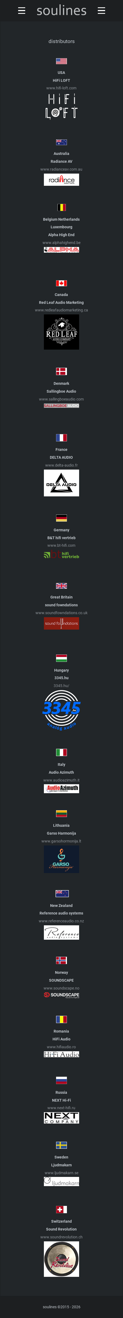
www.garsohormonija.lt (61, 841)
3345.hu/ (61, 686)
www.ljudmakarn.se (61, 1173)
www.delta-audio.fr (61, 465)
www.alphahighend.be (61, 242)
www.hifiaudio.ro (61, 1047)
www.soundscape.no (61, 988)
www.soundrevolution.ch (61, 1237)
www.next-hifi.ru (61, 1108)
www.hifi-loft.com (61, 88)
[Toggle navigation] (20, 10)
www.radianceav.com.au (61, 169)
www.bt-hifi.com (61, 545)
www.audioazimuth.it (61, 780)
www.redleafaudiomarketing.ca (61, 310)
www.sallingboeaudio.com (61, 399)
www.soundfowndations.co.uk (61, 613)
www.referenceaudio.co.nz (61, 921)
